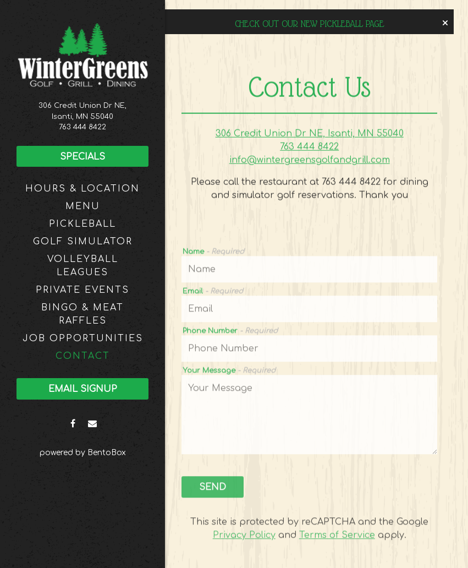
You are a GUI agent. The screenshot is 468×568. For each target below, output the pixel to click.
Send (212, 489)
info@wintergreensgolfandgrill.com (309, 161)
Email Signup (82, 389)
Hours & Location (82, 189)
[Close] (445, 23)
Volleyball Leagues (82, 265)
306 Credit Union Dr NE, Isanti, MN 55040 (310, 135)
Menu (82, 206)
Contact (83, 356)
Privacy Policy (244, 537)
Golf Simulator (83, 242)
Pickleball (82, 224)
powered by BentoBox (103, 451)
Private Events (82, 290)
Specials (82, 157)
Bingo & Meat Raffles (82, 314)
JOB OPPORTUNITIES (83, 338)
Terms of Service (337, 537)
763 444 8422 (82, 127)
